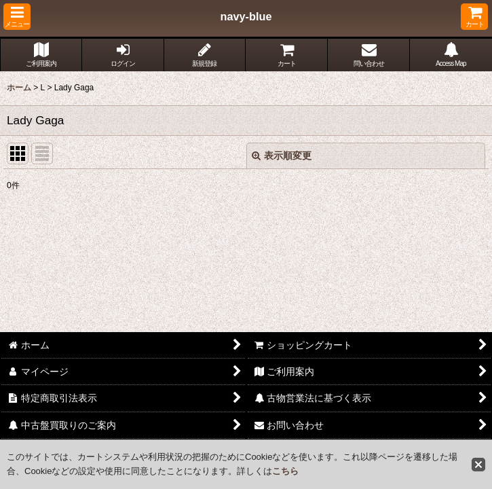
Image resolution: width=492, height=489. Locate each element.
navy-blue (246, 16)
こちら (285, 471)
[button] (17, 16)
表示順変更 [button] (281, 155)
